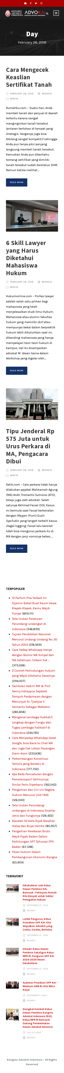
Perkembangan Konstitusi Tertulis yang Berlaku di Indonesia (30, 764)
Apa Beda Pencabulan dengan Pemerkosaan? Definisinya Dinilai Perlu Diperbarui (32, 779)
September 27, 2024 (37, 905)
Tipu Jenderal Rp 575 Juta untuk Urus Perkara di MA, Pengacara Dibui (30, 446)
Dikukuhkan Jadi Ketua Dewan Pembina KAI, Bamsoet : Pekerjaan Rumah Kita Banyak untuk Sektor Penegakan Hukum (40, 892)
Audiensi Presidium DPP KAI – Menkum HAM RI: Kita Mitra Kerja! (40, 986)
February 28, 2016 (22, 93)
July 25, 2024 (34, 1032)
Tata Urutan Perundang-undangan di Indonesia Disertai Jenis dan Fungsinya (33, 810)
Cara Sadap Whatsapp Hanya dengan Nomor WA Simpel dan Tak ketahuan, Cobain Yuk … (33, 655)
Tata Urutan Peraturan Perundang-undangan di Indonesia (29, 624)
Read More (17, 182)
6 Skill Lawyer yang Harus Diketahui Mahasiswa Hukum (26, 258)
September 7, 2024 (37, 995)
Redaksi (47, 93)
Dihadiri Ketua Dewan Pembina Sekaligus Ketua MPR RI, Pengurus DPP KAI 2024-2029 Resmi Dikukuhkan (38, 956)
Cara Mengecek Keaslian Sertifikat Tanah (29, 77)
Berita (14, 98)
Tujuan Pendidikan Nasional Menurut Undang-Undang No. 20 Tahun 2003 (34, 639)
